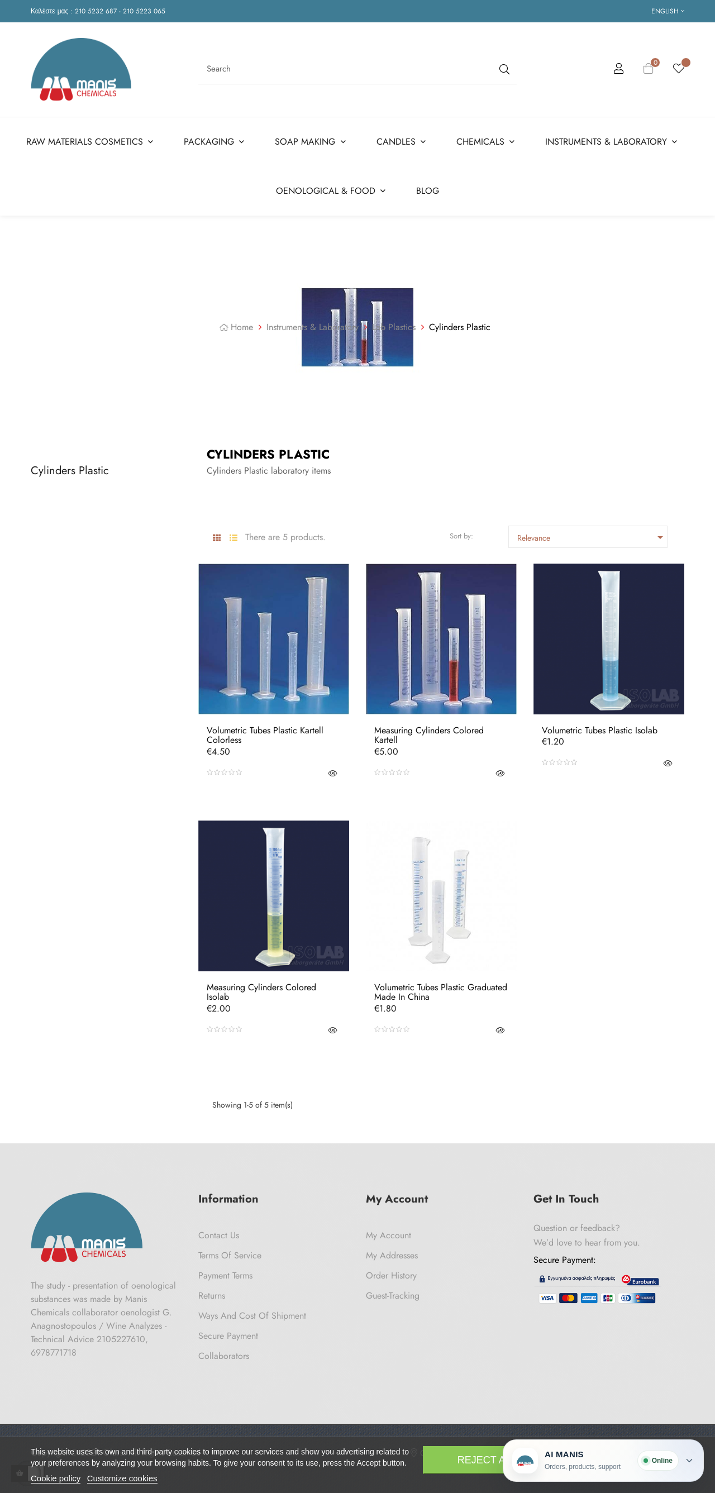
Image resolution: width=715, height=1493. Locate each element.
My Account (388, 1231)
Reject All (487, 1460)
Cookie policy (55, 1478)
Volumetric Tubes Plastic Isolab (599, 727)
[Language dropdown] (667, 11)
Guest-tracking (393, 1291)
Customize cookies (122, 1478)
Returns (211, 1291)
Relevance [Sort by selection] (592, 533)
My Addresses (392, 1251)
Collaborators (223, 1352)
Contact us (218, 1231)
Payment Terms (225, 1271)
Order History (391, 1271)
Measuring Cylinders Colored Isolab (261, 988)
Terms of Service (229, 1251)
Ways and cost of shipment (252, 1311)
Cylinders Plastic (70, 467)
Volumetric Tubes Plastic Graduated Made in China (440, 988)
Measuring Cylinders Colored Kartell (429, 731)
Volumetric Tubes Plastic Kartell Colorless (265, 731)
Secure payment (228, 1331)
